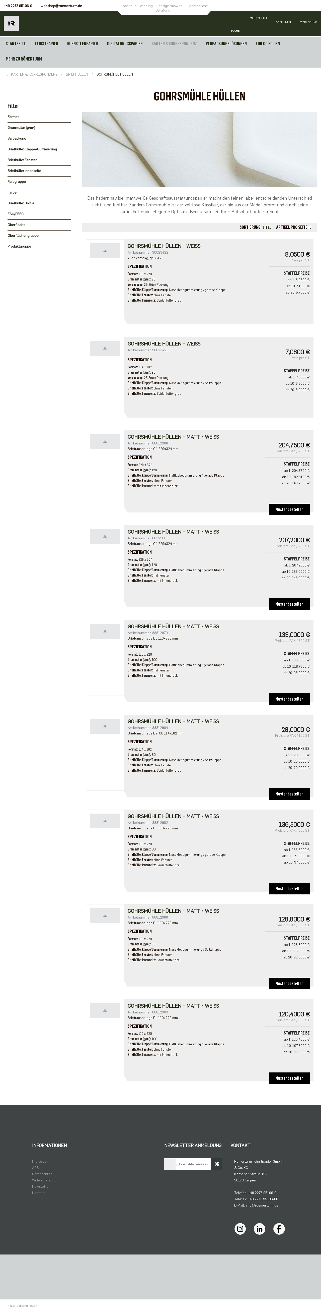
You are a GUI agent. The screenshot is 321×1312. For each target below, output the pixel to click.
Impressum (40, 1161)
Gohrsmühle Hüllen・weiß (164, 246)
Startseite (16, 43)
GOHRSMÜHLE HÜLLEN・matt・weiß (173, 437)
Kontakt (38, 1193)
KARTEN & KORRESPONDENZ (174, 43)
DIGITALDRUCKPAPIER (125, 43)
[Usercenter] (283, 23)
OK (217, 1164)
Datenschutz (42, 1174)
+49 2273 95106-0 (18, 6)
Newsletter (41, 1186)
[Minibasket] (308, 23)
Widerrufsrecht (44, 1180)
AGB (35, 1168)
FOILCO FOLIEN (268, 43)
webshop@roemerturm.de (61, 6)
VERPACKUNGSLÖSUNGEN (226, 43)
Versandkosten (27, 1305)
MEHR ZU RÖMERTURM (24, 59)
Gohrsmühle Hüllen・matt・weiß (173, 532)
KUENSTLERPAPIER (82, 43)
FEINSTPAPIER (46, 43)
